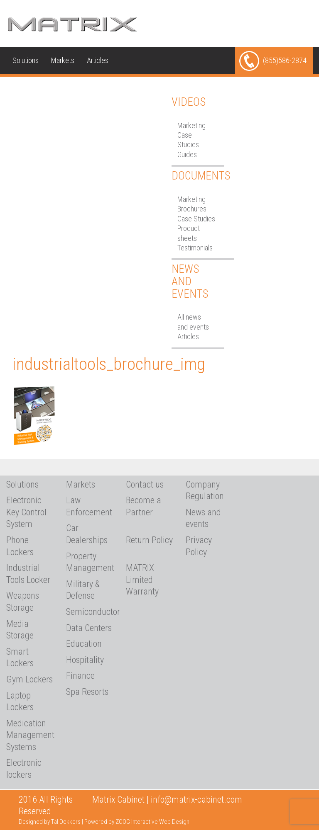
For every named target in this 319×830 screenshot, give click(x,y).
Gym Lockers (29, 679)
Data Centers (89, 628)
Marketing (191, 125)
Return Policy (149, 540)
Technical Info (32, 87)
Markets (62, 60)
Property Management (89, 562)
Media (73, 87)
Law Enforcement (89, 506)
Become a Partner (143, 506)
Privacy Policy (199, 546)
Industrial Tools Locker (28, 574)
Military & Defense (83, 590)
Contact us (27, 114)
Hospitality (85, 660)
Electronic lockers (24, 768)
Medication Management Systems (30, 735)
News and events (203, 518)
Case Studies (196, 218)
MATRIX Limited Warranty (142, 580)
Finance (80, 675)
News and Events (190, 281)
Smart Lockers (20, 657)
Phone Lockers (20, 546)
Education (84, 643)
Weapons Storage (22, 601)
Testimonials (195, 247)
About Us (108, 87)
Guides (187, 154)
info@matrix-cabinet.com (196, 799)
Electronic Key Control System (26, 512)
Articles (97, 60)
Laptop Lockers (20, 701)
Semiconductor (89, 612)
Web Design (174, 821)
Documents (201, 175)
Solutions (25, 60)
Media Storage (20, 630)
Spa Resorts (87, 692)
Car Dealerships (87, 534)
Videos (189, 102)
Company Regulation (205, 490)
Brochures (191, 208)
